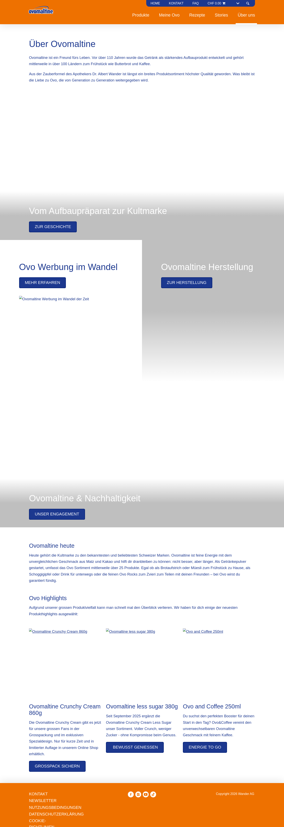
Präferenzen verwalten (126, 443)
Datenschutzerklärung (164, 428)
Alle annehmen (167, 443)
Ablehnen (88, 443)
